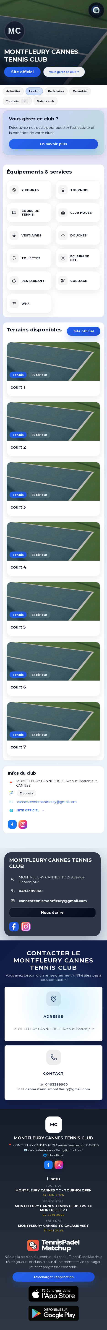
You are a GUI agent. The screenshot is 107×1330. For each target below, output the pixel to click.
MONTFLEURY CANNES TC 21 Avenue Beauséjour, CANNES (56, 783)
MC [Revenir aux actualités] (14, 30)
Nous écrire (52, 912)
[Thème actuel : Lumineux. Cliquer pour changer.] (96, 10)
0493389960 (31, 891)
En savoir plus (53, 144)
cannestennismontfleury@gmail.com (47, 802)
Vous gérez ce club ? (64, 72)
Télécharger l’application (53, 1277)
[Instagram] (22, 824)
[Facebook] (12, 824)
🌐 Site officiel (53, 1155)
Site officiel (22, 72)
